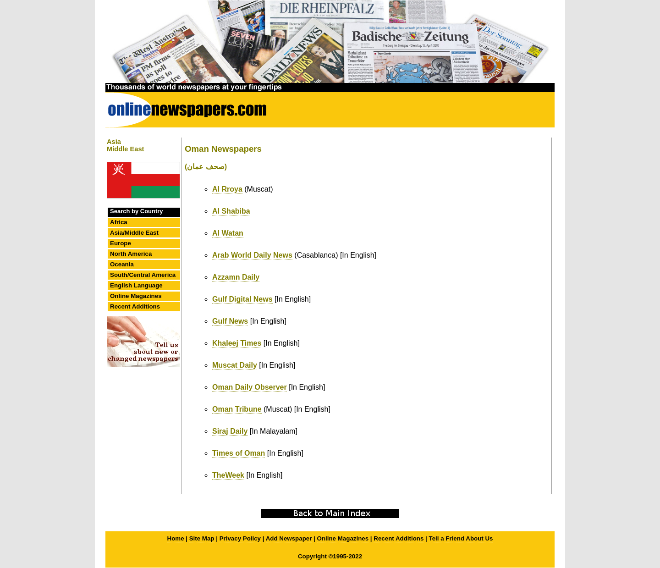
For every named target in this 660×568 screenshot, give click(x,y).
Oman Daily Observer (249, 387)
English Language (136, 285)
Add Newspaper (289, 538)
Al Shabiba (231, 211)
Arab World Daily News (252, 255)
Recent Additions (135, 306)
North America (131, 253)
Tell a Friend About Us (461, 538)
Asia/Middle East (134, 232)
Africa (118, 222)
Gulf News (230, 321)
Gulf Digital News (242, 299)
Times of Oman (238, 453)
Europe (120, 243)
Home (175, 538)
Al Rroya (227, 189)
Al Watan (227, 233)
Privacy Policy (240, 538)
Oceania (122, 264)
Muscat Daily (234, 365)
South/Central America (143, 274)
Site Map (201, 538)
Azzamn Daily (235, 277)
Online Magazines (136, 295)
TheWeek (228, 475)
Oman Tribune (237, 409)
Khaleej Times (236, 343)
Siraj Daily (230, 431)
